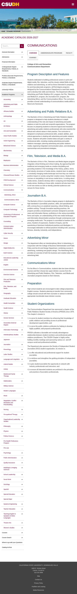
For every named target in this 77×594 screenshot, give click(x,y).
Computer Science (9, 204)
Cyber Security (8, 233)
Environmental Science (11, 269)
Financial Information (8, 62)
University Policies (7, 89)
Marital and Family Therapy (9, 375)
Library (6, 369)
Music (5, 395)
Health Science (8, 308)
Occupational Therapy (10, 414)
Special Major (8, 499)
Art (4, 121)
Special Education (9, 494)
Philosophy (7, 426)
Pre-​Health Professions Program (11, 442)
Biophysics (7, 160)
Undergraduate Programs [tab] (51, 53)
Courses (4, 532)
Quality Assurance (9, 462)
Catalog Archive (7, 547)
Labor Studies (8, 354)
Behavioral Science (10, 145)
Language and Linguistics (12, 359)
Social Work (7, 479)
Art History (7, 126)
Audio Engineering (9, 141)
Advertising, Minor (10, 195)
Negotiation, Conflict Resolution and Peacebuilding (10, 402)
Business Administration (11, 165)
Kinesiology (7, 349)
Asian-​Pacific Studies (10, 136)
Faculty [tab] (69, 53)
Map (38, 576)
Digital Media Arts (9, 248)
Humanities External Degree (10, 324)
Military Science (8, 386)
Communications (9, 190)
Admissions (5, 57)
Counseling (7, 221)
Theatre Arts (7, 523)
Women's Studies (9, 527)
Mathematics (8, 381)
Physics (6, 431)
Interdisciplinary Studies (11, 334)
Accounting (7, 99)
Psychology (7, 453)
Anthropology (8, 116)
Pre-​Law (6, 448)
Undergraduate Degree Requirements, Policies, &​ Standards (10, 69)
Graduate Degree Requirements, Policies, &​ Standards (12, 83)
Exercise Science (9, 274)
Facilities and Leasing (38, 586)
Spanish (6, 489)
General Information (8, 52)
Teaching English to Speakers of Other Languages (10, 516)
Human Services (9, 318)
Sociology (7, 484)
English (6, 265)
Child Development (9, 180)
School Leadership (9, 474)
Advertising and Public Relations (11, 105)
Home (3, 31)
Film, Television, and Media (10, 287)
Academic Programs (13, 31)
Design (6, 243)
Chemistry (7, 170)
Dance (6, 238)
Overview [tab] (33, 53)
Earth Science (8, 253)
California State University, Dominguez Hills (38, 565)
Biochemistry (8, 150)
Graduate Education (10, 298)
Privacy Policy (38, 583)
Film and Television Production (10, 280)
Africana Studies (9, 111)
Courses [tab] (32, 57)
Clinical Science (9, 185)
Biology (6, 155)
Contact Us (38, 579)
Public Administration (10, 458)
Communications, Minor (11, 200)
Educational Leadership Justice (11, 259)
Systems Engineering (10, 504)
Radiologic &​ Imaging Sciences (10, 468)
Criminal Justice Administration (9, 227)
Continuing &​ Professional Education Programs (12, 215)
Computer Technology (10, 209)
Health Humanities (9, 303)
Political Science (9, 436)
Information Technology (11, 330)
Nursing (6, 409)
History (6, 313)
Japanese (7, 339)
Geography (7, 293)
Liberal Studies (8, 364)
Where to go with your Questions (12, 542)
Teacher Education (9, 509)
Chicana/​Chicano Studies (11, 175)
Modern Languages (10, 391)
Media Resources (38, 590)
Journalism (7, 344)
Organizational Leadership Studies (12, 420)
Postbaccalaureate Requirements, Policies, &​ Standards (12, 77)
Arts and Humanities (10, 131)
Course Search (6, 537)
